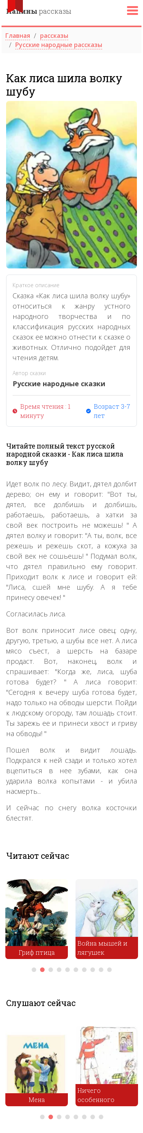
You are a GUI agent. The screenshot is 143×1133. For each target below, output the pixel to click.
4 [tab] (59, 969)
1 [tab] (34, 969)
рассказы (38, 11)
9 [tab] (101, 969)
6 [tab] (76, 969)
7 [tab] (84, 969)
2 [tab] (42, 969)
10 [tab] (109, 969)
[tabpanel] (37, 921)
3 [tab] (50, 969)
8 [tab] (92, 969)
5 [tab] (67, 969)
